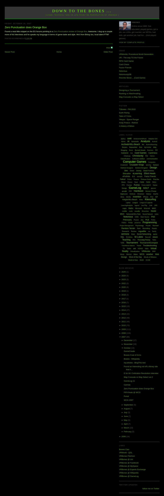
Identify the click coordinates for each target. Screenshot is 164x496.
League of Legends (146, 202)
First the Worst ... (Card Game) (132, 78)
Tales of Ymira (125, 116)
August (127, 409)
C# (156, 150)
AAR (129, 138)
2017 (123, 299)
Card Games (140, 153)
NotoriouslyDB (125, 74)
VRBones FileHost (127, 456)
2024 (123, 276)
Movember (145, 211)
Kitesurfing (150, 199)
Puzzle (148, 225)
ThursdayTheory (143, 240)
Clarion (152, 156)
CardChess (152, 153)
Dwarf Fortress (148, 171)
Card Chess (124, 64)
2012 (123, 318)
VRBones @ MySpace (128, 466)
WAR (154, 251)
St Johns (129, 237)
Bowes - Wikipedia (132, 359)
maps (124, 208)
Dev (126, 170)
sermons (125, 234)
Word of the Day (135, 257)
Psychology (139, 225)
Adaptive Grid (152, 139)
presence (138, 222)
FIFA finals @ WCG (132, 392)
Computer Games (134, 161)
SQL (122, 237)
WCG (142, 254)
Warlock (129, 254)
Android (154, 141)
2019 (123, 291)
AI (128, 141)
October (127, 348)
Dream (132, 171)
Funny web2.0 (146, 185)
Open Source (144, 217)
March (127, 428)
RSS (108, 48)
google (124, 191)
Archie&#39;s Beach (130, 144)
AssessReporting (151, 144)
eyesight (139, 176)
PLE (147, 220)
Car (131, 153)
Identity (128, 197)
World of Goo (133, 260)
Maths (131, 208)
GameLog (135, 187)
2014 (123, 310)
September (129, 405)
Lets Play (144, 205)
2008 (123, 333)
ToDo (154, 240)
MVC (122, 214)
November (128, 344)
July (126, 412)
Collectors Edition (138, 159)
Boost (131, 150)
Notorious (123, 71)
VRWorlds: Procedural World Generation (136, 54)
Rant (138, 228)
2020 (123, 287)
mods (130, 211)
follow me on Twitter (150, 488)
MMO (154, 208)
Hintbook (132, 194)
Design (153, 167)
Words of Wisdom (150, 257)
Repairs (154, 228)
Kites (141, 200)
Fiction (129, 179)
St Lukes (138, 237)
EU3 (133, 176)
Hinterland (140, 194)
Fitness (129, 182)
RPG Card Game (126, 61)
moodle (137, 211)
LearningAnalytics (127, 205)
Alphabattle (135, 141)
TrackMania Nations (128, 245)
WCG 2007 (128, 400)
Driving (138, 171)
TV (124, 248)
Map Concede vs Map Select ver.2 (138, 377)
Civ (146, 156)
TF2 (133, 240)
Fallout (122, 179)
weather (149, 254)
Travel (139, 245)
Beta (140, 147)
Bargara (124, 147)
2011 (123, 322)
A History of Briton (126, 126)
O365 (136, 217)
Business (150, 150)
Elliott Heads (150, 173)
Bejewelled (133, 147)
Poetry (153, 220)
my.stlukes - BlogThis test (134, 363)
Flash (136, 182)
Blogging (124, 150)
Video (146, 248)
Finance (136, 179)
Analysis (145, 141)
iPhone (145, 197)
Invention (137, 197)
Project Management (126, 225)
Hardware (138, 191)
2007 (123, 337)
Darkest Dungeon (141, 168)
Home (59, 52)
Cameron (124, 153)
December (128, 340)
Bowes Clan (124, 449)
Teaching (126, 240)
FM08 (142, 182)
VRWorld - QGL (125, 453)
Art (143, 144)
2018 (123, 295)
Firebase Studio (146, 179)
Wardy (122, 254)
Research (125, 231)
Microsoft (138, 208)
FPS (123, 185)
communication (152, 159)
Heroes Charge (150, 191)
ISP (156, 197)
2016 (123, 302)
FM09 (148, 182)
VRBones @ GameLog (129, 476)
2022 (123, 283)
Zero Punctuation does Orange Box (26, 27)
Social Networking (144, 234)
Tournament (132, 242)
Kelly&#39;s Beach (129, 200)
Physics (136, 220)
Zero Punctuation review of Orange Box (70, 31)
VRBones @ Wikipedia (129, 473)
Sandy (154, 231)
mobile (124, 211)
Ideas (122, 197)
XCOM (148, 260)
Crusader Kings (137, 165)
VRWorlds (146, 251)
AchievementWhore (140, 139)
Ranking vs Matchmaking (129, 93)
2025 (123, 272)
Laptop (128, 202)
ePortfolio (126, 176)
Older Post (107, 52)
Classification (125, 159)
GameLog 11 (129, 381)
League (135, 202)
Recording (146, 228)
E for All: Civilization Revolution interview (141, 373)
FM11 (154, 182)
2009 (123, 329)
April (126, 424)
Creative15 (124, 165)
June (126, 416)
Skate (133, 234)
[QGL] (123, 139)
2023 (123, 279)
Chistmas (127, 156)
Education (127, 174)
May (126, 420)
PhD (153, 217)
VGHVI (140, 248)
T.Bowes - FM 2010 (127, 109)
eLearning (137, 173)
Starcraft (148, 237)
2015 (123, 306)
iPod (151, 197)
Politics (124, 222)
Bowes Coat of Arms (132, 355)
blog (154, 147)
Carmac (127, 385)
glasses (153, 188)
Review (133, 231)
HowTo (155, 194)
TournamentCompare (149, 243)
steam (155, 237)
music (153, 211)
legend (137, 205)
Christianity (137, 155)
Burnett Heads (140, 150)
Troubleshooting (150, 245)
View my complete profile (132, 42)
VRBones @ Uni (126, 459)
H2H (130, 191)
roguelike (142, 231)
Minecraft (147, 208)
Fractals (129, 185)
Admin (123, 141)
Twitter (129, 248)
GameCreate (129, 351)
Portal (130, 222)
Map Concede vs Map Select (131, 97)
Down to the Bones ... (82, 11)
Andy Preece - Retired (128, 123)
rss (149, 231)
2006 (123, 436)
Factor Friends (125, 68)
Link (150, 205)
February (128, 431)
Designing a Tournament (129, 90)
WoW (142, 260)
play (142, 220)
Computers (151, 162)
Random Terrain (128, 228)
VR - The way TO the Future (131, 58)
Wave (136, 254)
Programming (150, 222)
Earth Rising (124, 113)
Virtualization (135, 251)
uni (134, 248)
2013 (123, 314)
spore (155, 234)
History (148, 194)
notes (156, 214)
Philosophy (127, 220)
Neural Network (148, 214)
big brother (147, 147)
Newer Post (10, 52)
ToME (122, 243)
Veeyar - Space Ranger (129, 119)
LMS (155, 205)
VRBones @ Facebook (129, 463)
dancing (148, 165)
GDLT (146, 188)
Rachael (155, 225)
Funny (137, 185)
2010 (123, 325)
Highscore (124, 194)
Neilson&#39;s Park (133, 214)
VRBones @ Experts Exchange (132, 469)
